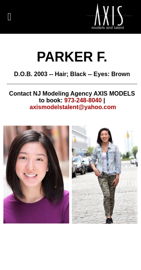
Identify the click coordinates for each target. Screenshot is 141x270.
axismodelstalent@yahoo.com (73, 107)
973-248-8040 (83, 100)
